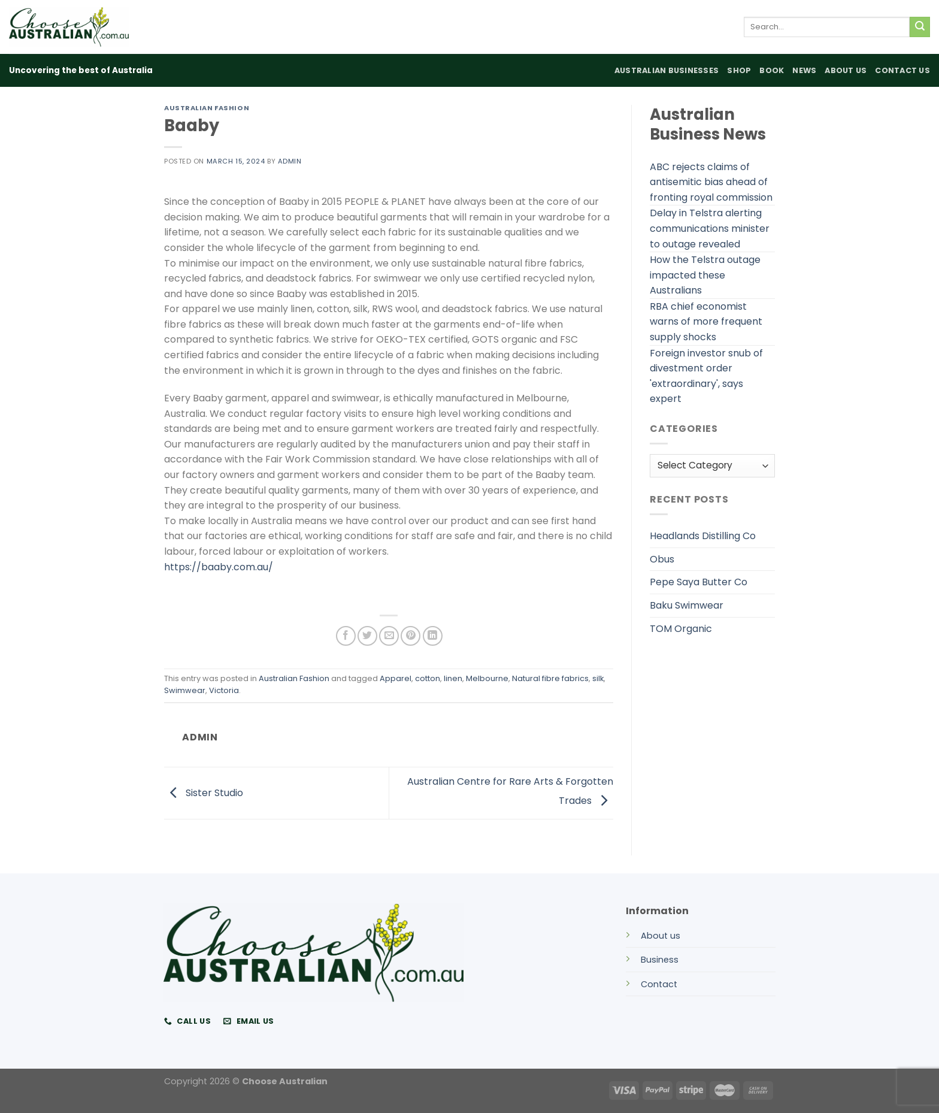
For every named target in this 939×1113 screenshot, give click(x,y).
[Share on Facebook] (346, 636)
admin (290, 161)
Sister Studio (203, 792)
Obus (662, 559)
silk (598, 678)
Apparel (395, 678)
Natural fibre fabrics (550, 678)
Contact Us (902, 70)
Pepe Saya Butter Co (698, 582)
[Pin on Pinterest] (410, 636)
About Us (846, 70)
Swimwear (184, 690)
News (804, 70)
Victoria (224, 690)
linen (453, 678)
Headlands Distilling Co (703, 536)
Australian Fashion (206, 108)
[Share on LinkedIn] (433, 636)
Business (659, 960)
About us (660, 936)
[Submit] (920, 27)
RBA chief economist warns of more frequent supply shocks (706, 322)
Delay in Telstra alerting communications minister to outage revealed (710, 228)
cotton (427, 678)
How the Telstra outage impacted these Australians (705, 275)
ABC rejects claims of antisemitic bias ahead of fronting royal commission (711, 182)
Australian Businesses (666, 70)
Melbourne (487, 678)
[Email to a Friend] (389, 636)
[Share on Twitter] (367, 636)
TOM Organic (681, 629)
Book (771, 70)
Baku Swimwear (686, 605)
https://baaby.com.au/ (218, 567)
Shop (739, 70)
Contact (659, 984)
